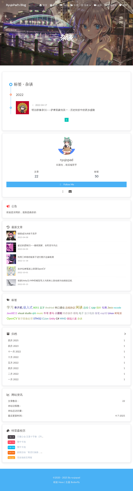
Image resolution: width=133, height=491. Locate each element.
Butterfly (75, 482)
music (40, 313)
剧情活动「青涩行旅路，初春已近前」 (35, 452)
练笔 (97, 313)
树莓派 (118, 313)
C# (57, 318)
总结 (85, 307)
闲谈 (79, 307)
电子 (81, 313)
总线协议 (70, 307)
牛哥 (46, 313)
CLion (45, 318)
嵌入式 (28, 307)
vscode (117, 307)
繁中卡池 (21, 441)
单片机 (18, 307)
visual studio (25, 313)
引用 (104, 307)
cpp (93, 307)
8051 (36, 307)
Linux (111, 313)
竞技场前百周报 (24, 457)
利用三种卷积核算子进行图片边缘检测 (36, 257)
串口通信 (60, 307)
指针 (98, 307)
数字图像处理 (25, 318)
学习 (10, 307)
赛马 (51, 313)
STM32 (37, 318)
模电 (75, 313)
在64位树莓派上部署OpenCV (31, 268)
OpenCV (12, 318)
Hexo (61, 482)
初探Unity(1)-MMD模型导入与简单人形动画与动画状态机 (45, 280)
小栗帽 (58, 313)
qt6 (34, 313)
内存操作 (68, 313)
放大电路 (89, 313)
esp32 (103, 313)
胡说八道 (72, 318)
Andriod (49, 307)
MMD (63, 318)
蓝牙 (42, 307)
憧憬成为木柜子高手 (27, 233)
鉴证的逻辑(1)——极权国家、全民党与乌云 (38, 245)
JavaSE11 (12, 313)
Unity (52, 318)
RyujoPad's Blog (16, 4)
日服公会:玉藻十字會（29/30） (32, 436)
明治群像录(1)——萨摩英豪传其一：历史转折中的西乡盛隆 (63, 109)
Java (110, 307)
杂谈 (79, 318)
